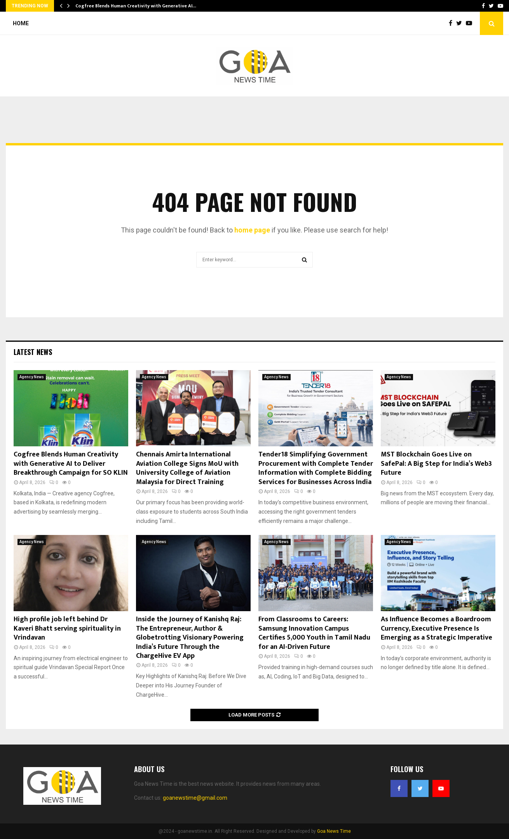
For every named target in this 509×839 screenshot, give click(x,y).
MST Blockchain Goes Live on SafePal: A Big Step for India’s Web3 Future (436, 464)
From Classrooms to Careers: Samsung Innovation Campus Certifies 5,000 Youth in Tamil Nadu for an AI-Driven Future (314, 633)
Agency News (31, 377)
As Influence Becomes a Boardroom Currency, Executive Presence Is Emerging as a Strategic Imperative (436, 628)
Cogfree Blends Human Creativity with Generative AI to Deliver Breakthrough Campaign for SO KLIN (71, 464)
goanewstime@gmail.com (195, 798)
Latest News (33, 352)
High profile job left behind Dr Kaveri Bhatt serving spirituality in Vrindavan (67, 628)
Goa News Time (334, 831)
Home (21, 23)
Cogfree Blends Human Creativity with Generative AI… (135, 6)
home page (252, 230)
